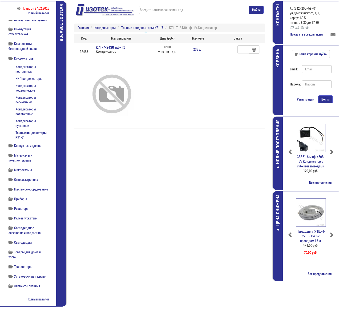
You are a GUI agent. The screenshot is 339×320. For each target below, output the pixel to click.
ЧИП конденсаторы (29, 79)
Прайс (33, 8)
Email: (294, 69)
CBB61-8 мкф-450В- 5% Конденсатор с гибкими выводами (311, 161)
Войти (325, 99)
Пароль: (294, 84)
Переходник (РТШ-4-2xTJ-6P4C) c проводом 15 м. (311, 236)
